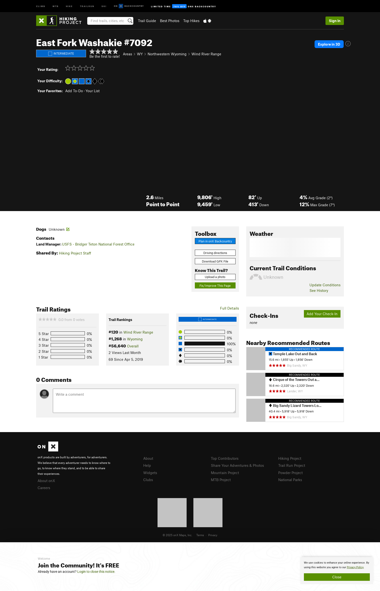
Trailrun (87, 6)
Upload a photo (215, 277)
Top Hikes (191, 20)
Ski (104, 6)
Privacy (212, 535)
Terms (200, 535)
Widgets (150, 472)
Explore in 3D (329, 44)
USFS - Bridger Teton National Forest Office (98, 244)
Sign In (334, 20)
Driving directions (215, 253)
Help (147, 465)
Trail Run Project (291, 465)
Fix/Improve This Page (215, 285)
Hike (69, 6)
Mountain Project (225, 472)
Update (324, 285)
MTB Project (221, 479)
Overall (133, 346)
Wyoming (135, 339)
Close (336, 577)
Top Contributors (224, 458)
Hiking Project (289, 458)
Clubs (148, 479)
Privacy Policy (355, 567)
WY (140, 54)
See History (318, 290)
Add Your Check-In (322, 314)
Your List (93, 91)
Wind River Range (206, 54)
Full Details (229, 308)
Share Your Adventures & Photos (237, 465)
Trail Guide (147, 20)
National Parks (290, 479)
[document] (337, 570)
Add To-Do (74, 91)
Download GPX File (215, 261)
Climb (40, 6)
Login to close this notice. (96, 572)
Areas (127, 54)
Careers (44, 487)
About (148, 458)
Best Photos (169, 20)
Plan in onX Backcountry (215, 241)
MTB (56, 6)
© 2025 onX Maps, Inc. (177, 535)
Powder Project (290, 472)
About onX (46, 480)
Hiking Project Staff (75, 253)
